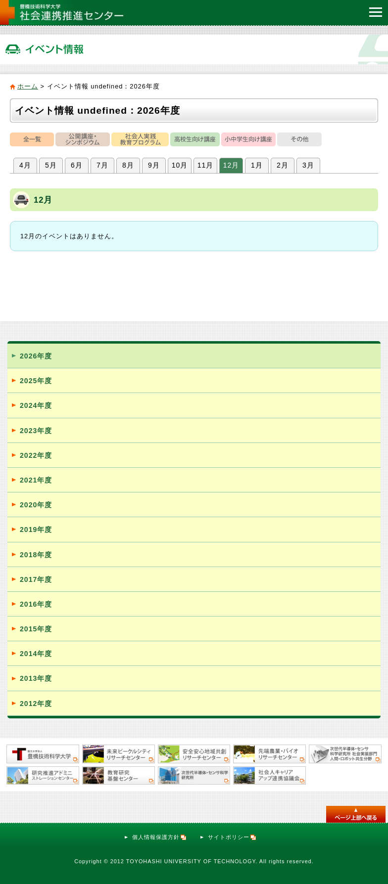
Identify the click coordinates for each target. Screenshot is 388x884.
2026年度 (36, 356)
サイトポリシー (232, 837)
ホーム (27, 86)
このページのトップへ (356, 814)
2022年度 (36, 455)
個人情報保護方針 (159, 837)
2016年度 (36, 604)
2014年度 (36, 654)
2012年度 (36, 703)
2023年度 (36, 431)
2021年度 (36, 480)
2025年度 (36, 381)
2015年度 (36, 629)
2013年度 (36, 678)
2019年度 (36, 529)
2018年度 (36, 555)
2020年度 (36, 505)
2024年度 (36, 405)
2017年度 (36, 579)
